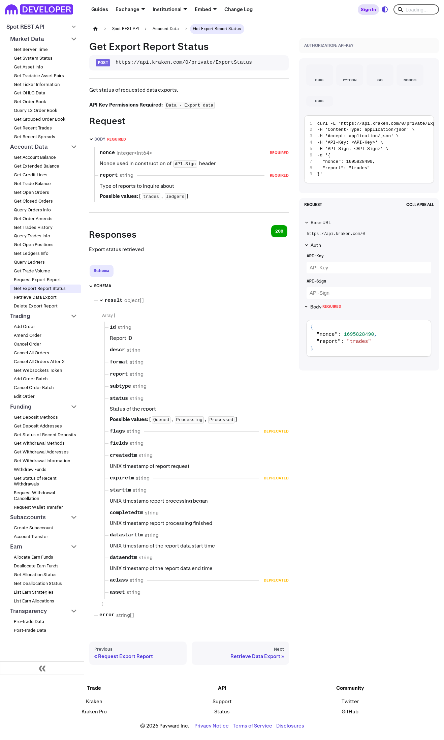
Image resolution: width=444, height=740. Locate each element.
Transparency (28, 611)
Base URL (321, 222)
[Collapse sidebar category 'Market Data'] (74, 38)
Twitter (350, 701)
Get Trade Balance (32, 183)
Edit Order (24, 396)
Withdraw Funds (30, 469)
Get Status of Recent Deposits (45, 435)
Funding (21, 406)
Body (325, 307)
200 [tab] (279, 231)
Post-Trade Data (30, 630)
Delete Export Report (36, 306)
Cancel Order (27, 344)
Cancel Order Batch (34, 387)
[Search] (416, 9)
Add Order (24, 326)
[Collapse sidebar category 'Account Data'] (74, 147)
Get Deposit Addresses (38, 426)
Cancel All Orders (31, 353)
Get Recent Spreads (34, 137)
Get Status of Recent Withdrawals (35, 481)
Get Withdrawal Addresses (41, 452)
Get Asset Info (28, 67)
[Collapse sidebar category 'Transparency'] (74, 611)
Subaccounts (28, 517)
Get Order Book (30, 102)
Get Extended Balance (36, 166)
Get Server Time (31, 49)
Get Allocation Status (35, 575)
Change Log (238, 9)
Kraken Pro (94, 711)
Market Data (27, 38)
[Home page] (95, 29)
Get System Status (33, 58)
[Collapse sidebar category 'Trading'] (74, 315)
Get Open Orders (31, 192)
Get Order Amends (33, 218)
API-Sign (316, 281)
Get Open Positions (34, 244)
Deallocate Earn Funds (36, 566)
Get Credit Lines (30, 175)
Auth (316, 245)
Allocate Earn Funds (33, 557)
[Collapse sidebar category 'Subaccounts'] (74, 517)
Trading (20, 316)
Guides (99, 9)
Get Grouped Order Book (39, 119)
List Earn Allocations (34, 601)
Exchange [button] (127, 9)
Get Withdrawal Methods (39, 443)
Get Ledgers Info (31, 253)
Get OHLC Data (29, 93)
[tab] (102, 271)
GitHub (350, 711)
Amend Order (27, 335)
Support (222, 701)
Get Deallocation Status (38, 583)
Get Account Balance (35, 157)
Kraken (94, 701)
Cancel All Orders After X (39, 361)
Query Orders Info (32, 210)
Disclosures (290, 725)
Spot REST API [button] (25, 26)
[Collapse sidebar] (42, 668)
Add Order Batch (30, 379)
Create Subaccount (33, 528)
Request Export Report (37, 280)
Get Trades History (33, 227)
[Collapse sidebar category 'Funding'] (74, 406)
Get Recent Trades (33, 128)
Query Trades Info (32, 236)
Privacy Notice (211, 725)
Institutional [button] (167, 9)
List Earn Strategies (34, 592)
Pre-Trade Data (29, 621)
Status (222, 711)
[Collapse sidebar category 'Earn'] (74, 546)
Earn (16, 546)
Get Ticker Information (37, 84)
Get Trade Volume (32, 271)
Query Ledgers (29, 262)
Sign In (368, 9)
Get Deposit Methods (36, 417)
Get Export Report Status (40, 288)
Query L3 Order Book (35, 110)
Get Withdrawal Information (42, 461)
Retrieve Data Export (35, 297)
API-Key (315, 256)
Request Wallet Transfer (38, 507)
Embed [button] (203, 9)
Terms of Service (252, 725)
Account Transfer (31, 536)
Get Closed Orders (33, 201)
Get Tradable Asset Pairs (39, 76)
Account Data (29, 146)
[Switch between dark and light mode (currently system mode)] (385, 9)
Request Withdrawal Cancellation (34, 495)
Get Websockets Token (38, 370)
